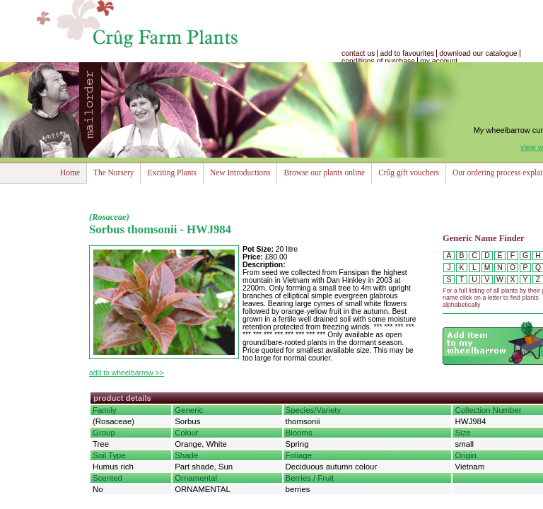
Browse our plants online (324, 172)
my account (438, 61)
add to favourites (407, 53)
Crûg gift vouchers (408, 172)
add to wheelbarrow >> (126, 373)
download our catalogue (478, 53)
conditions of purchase (378, 61)
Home (70, 172)
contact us (358, 53)
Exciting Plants (172, 172)
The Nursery (113, 172)
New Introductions (240, 172)
